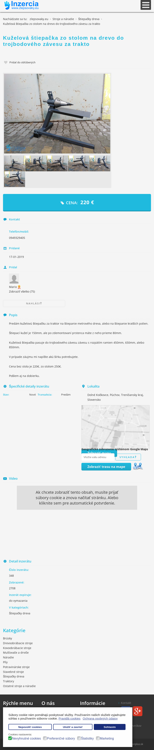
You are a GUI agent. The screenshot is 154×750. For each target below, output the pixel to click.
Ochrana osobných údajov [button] (100, 718)
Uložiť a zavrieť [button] (73, 727)
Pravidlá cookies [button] (69, 718)
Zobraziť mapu (99, 453)
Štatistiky (87, 738)
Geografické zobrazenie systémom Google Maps (114, 449)
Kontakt (126, 703)
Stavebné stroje (13, 672)
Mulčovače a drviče (16, 652)
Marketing (107, 738)
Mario (15, 287)
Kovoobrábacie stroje (17, 648)
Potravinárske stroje (16, 667)
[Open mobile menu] (146, 5)
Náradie (8, 657)
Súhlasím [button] (110, 727)
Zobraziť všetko (22, 291)
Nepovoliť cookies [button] (30, 727)
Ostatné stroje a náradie (19, 686)
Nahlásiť (34, 303)
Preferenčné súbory (61, 738)
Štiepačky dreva (19, 613)
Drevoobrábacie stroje (18, 643)
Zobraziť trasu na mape (106, 466)
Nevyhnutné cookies (26, 738)
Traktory (8, 681)
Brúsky (7, 638)
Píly (5, 662)
